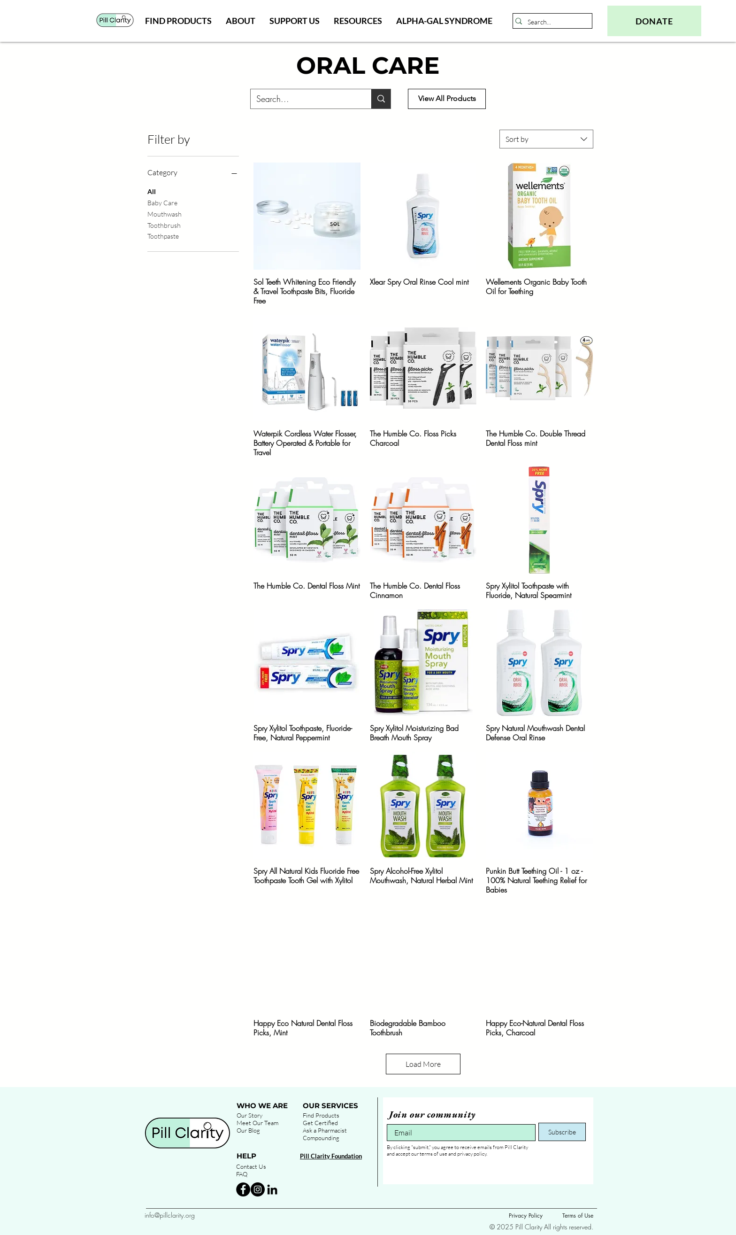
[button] (178, 20)
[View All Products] (447, 99)
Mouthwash (164, 213)
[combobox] (546, 139)
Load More (423, 1064)
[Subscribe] (562, 1132)
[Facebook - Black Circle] (243, 1189)
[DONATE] (654, 21)
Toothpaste (163, 235)
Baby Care (162, 202)
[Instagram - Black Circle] (258, 1189)
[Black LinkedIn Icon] (272, 1189)
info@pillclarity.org (170, 1215)
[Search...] (550, 22)
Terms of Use (577, 1215)
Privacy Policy (526, 1215)
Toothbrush (164, 224)
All (151, 190)
